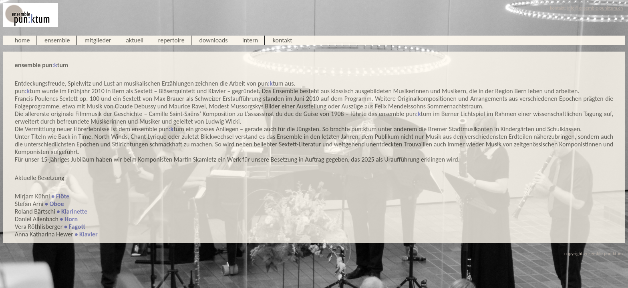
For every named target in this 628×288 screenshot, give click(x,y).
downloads (213, 40)
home (22, 40)
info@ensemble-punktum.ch (595, 8)
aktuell (134, 40)
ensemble (57, 40)
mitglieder (98, 40)
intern (250, 40)
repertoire (171, 40)
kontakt (282, 40)
